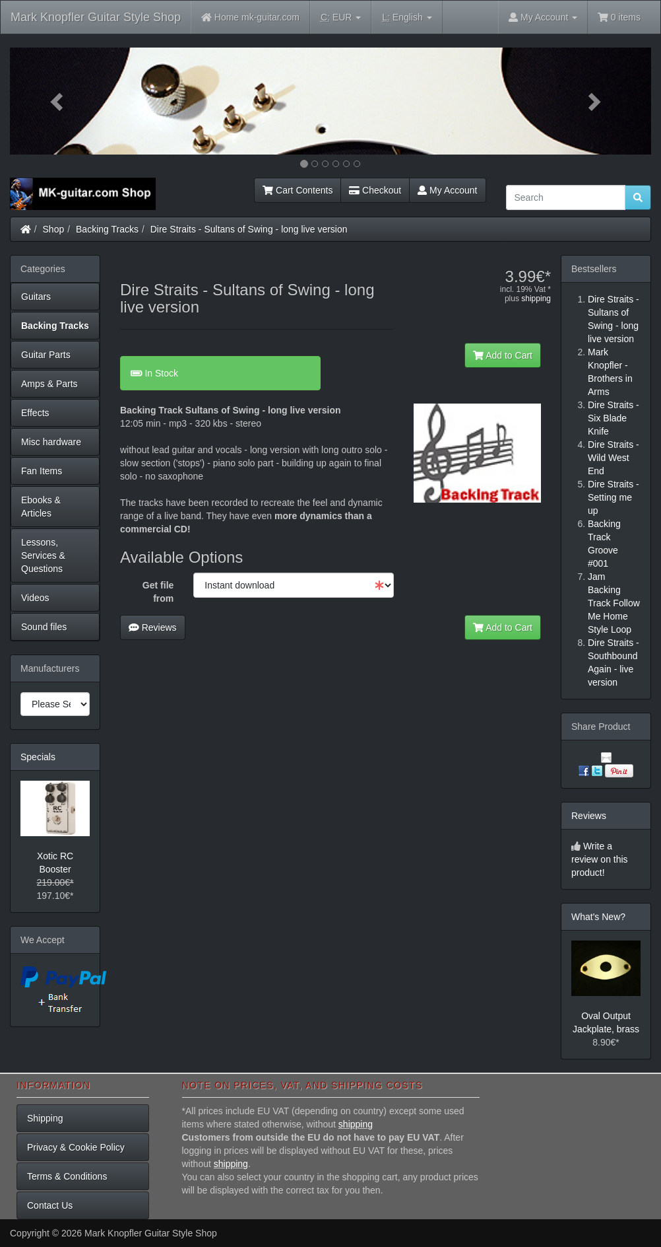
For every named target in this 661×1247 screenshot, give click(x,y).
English (406, 17)
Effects (35, 413)
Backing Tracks (107, 229)
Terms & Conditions (67, 1176)
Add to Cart (502, 355)
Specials (37, 757)
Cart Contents (297, 190)
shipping (536, 298)
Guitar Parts (46, 354)
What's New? (598, 916)
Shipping (45, 1118)
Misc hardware (51, 442)
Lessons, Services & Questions (43, 555)
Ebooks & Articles (41, 506)
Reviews (153, 627)
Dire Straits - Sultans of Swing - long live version (249, 229)
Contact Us (50, 1205)
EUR (341, 17)
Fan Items (41, 471)
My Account (447, 190)
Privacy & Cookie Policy (76, 1147)
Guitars (36, 296)
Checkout (375, 190)
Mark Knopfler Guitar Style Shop (96, 17)
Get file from (157, 592)
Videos (35, 597)
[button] (58, 101)
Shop (54, 229)
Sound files (44, 627)
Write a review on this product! (599, 859)
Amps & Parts (49, 383)
